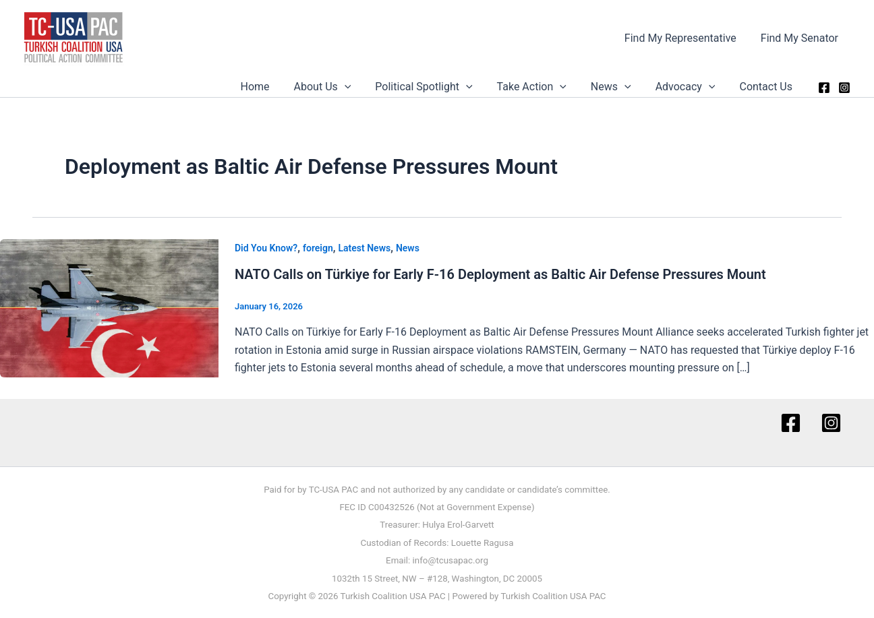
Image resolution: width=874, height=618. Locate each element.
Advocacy (690, 87)
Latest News (365, 248)
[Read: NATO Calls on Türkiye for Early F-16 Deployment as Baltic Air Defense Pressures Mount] (109, 307)
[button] (359, 87)
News (618, 87)
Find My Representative (684, 38)
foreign (318, 248)
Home (272, 86)
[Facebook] (824, 88)
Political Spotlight (435, 87)
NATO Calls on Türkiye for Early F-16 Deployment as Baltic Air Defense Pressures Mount (500, 274)
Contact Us (767, 86)
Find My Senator (801, 38)
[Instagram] (844, 88)
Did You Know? (266, 248)
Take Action (541, 87)
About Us (337, 87)
